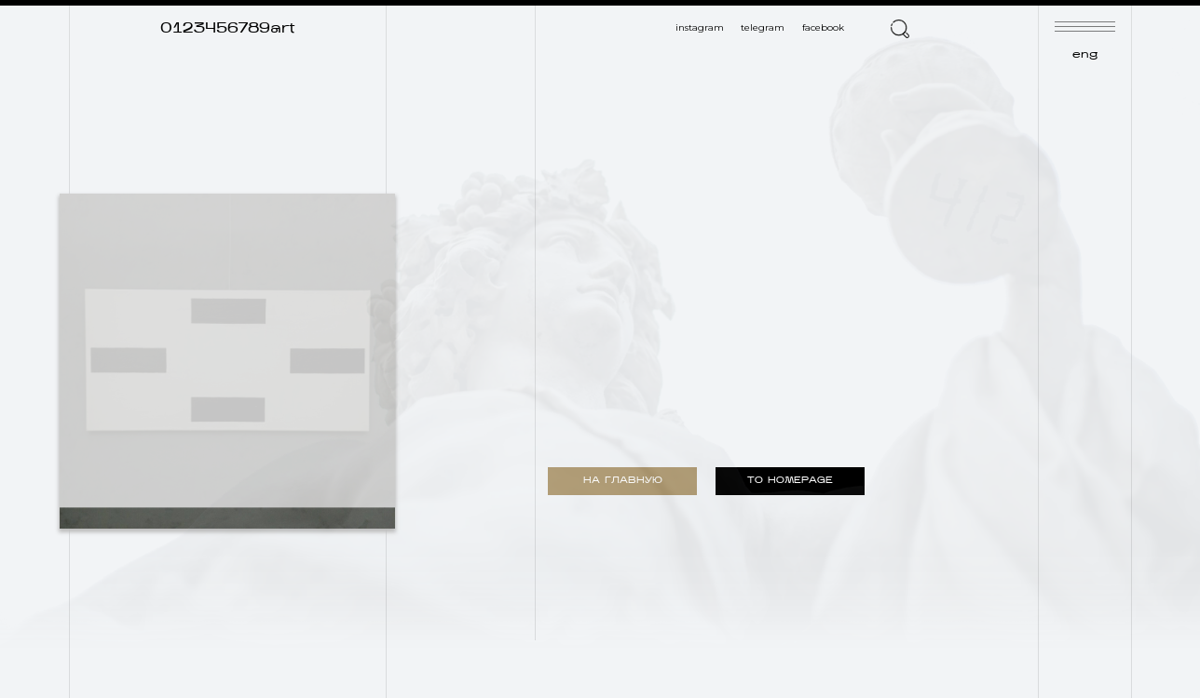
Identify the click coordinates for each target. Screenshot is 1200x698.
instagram (699, 27)
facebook (823, 27)
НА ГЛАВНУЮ (622, 481)
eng (1085, 54)
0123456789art (227, 28)
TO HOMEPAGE (790, 481)
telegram (762, 27)
